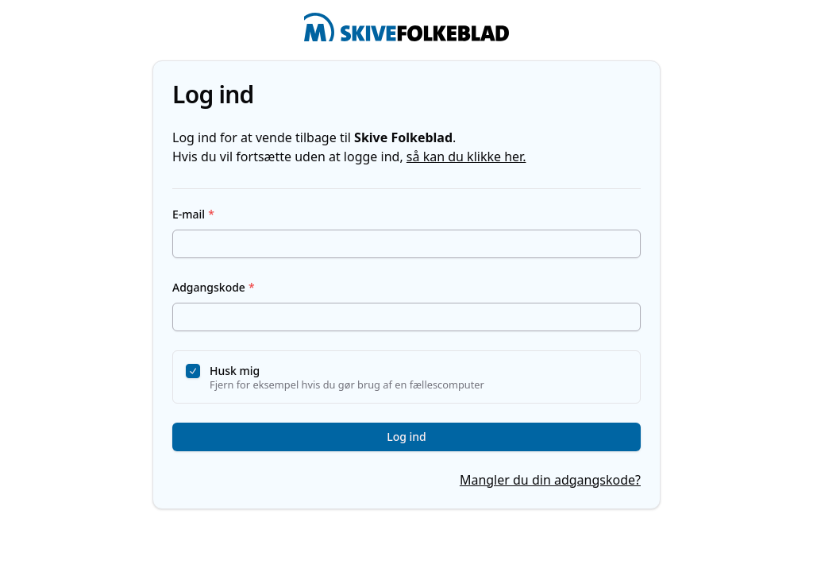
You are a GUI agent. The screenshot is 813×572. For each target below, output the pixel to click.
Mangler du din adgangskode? (550, 480)
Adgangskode (213, 287)
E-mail (193, 214)
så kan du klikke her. (466, 156)
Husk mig (235, 370)
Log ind (406, 436)
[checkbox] (193, 371)
